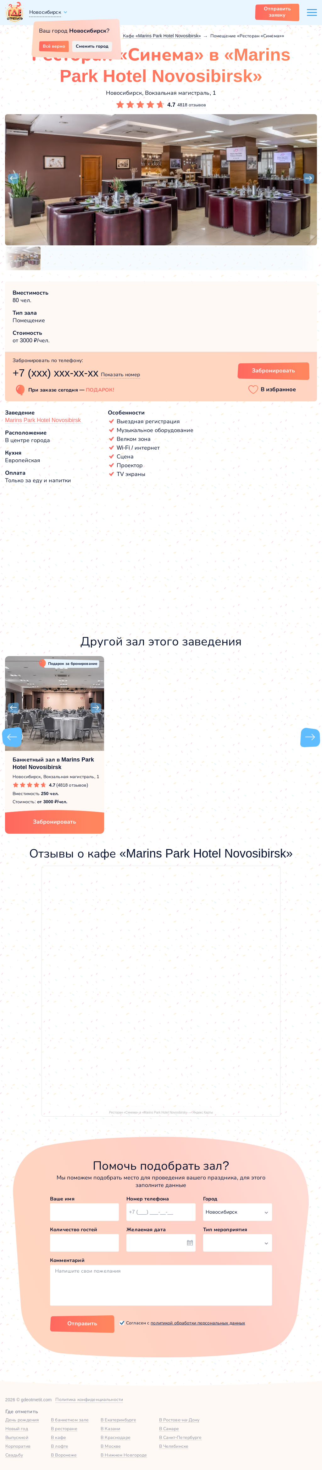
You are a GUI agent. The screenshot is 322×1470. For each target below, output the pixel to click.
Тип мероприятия (225, 1229)
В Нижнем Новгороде (124, 1454)
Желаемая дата (146, 1229)
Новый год (16, 1428)
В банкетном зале (70, 1419)
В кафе (58, 1437)
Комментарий (67, 1260)
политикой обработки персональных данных (198, 1322)
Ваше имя (62, 1198)
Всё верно (54, 46)
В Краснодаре (115, 1437)
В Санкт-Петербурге (180, 1437)
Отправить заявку (277, 12)
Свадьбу (14, 1454)
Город (210, 1198)
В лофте (59, 1446)
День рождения (22, 1419)
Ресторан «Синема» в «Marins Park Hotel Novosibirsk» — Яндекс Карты (161, 1112)
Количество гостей (73, 1229)
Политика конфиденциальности (89, 1399)
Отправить (82, 1323)
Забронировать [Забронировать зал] (273, 370)
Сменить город (92, 46)
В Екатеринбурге (118, 1419)
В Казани (110, 1428)
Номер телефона (147, 1198)
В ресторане (64, 1428)
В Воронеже (64, 1454)
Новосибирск (45, 12)
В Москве (111, 1446)
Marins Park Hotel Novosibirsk (43, 420)
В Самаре (169, 1428)
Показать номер (120, 374)
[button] (13, 178)
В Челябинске (174, 1446)
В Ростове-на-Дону (179, 1419)
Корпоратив (18, 1446)
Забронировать (54, 822)
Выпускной (16, 1437)
